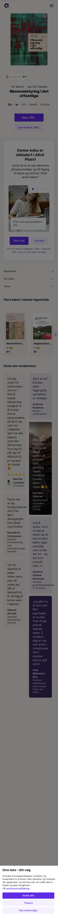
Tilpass (28, 903)
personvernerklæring (17, 888)
